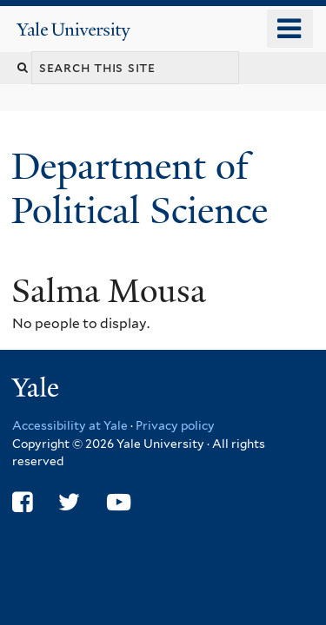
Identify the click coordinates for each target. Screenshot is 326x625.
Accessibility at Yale (70, 425)
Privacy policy (175, 425)
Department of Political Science (144, 188)
